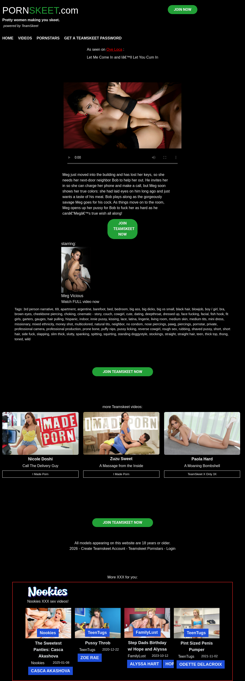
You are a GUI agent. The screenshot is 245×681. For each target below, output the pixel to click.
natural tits (102, 324)
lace (124, 319)
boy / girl (211, 309)
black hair (183, 309)
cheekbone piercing (48, 314)
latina (132, 319)
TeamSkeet (29, 26)
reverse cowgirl (149, 329)
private (212, 324)
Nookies (48, 633)
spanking (82, 334)
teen (200, 334)
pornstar (199, 324)
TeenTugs (97, 632)
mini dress (216, 319)
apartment (68, 309)
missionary (22, 324)
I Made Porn (40, 474)
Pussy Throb (97, 643)
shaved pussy (202, 329)
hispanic (71, 319)
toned (19, 339)
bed (110, 309)
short (217, 329)
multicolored (84, 324)
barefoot (99, 309)
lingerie (143, 319)
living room (159, 319)
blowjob (197, 309)
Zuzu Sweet (121, 458)
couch (107, 314)
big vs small (165, 309)
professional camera (30, 329)
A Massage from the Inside (121, 466)
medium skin (178, 319)
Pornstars (48, 38)
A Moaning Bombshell (202, 466)
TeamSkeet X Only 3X (202, 474)
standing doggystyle (132, 334)
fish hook (217, 314)
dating (138, 314)
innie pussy (98, 319)
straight (170, 334)
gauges (40, 319)
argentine (84, 309)
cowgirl (119, 314)
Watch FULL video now (80, 302)
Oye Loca (114, 49)
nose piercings (155, 324)
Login (170, 549)
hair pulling (55, 319)
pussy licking (126, 329)
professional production (63, 329)
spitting (96, 334)
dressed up (171, 314)
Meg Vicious (72, 295)
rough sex (169, 329)
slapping (43, 334)
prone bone (91, 329)
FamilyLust (147, 632)
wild (28, 339)
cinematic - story (89, 314)
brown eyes (23, 314)
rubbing (184, 329)
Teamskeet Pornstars (146, 549)
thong (223, 334)
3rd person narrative (38, 309)
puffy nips (108, 329)
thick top (211, 334)
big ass (135, 309)
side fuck (28, 334)
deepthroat (153, 314)
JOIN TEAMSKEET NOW (124, 229)
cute (129, 314)
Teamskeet (121, 407)
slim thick (58, 334)
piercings (184, 324)
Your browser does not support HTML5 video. (122, 115)
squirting (110, 334)
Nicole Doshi (40, 459)
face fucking (190, 314)
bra (221, 309)
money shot (64, 324)
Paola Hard (202, 459)
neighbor (118, 324)
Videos (25, 38)
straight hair (186, 334)
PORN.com (40, 10)
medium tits (198, 319)
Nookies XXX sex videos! (48, 601)
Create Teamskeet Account (103, 549)
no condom (134, 324)
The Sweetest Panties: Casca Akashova (48, 649)
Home (7, 38)
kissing (114, 319)
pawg (172, 324)
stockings (156, 334)
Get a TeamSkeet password (93, 38)
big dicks (148, 309)
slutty (70, 334)
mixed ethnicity (43, 324)
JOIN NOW (182, 9)
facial (205, 314)
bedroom (121, 309)
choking (70, 314)
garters (27, 319)
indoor (84, 319)
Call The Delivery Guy (40, 466)
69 (57, 309)
